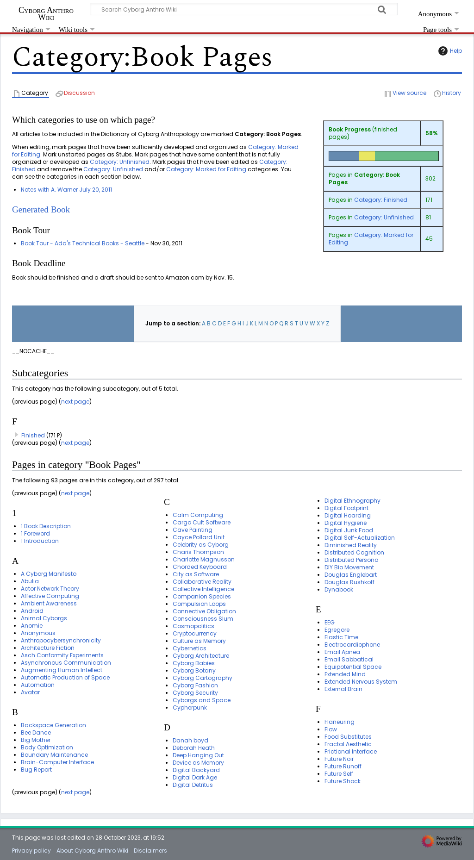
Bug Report (36, 769)
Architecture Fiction (48, 648)
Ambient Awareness (49, 603)
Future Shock (342, 781)
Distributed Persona (351, 560)
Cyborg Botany (194, 670)
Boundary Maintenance (54, 755)
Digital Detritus (193, 785)
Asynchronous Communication (66, 663)
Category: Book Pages (364, 178)
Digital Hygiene (345, 523)
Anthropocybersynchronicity (61, 640)
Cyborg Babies (194, 663)
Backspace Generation (53, 725)
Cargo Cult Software (202, 522)
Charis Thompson (198, 552)
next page (75, 401)
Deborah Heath (194, 748)
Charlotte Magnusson (204, 559)
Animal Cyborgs (44, 618)
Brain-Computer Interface (57, 762)
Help (449, 51)
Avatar (30, 692)
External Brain (343, 689)
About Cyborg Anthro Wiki (92, 850)
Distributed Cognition (354, 552)
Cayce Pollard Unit (199, 537)
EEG (329, 622)
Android (32, 611)
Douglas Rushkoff (349, 582)
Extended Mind (345, 674)
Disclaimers (150, 850)
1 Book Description (46, 526)
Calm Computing (198, 515)
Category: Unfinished (384, 217)
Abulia (30, 581)
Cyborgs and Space (202, 700)
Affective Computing (50, 596)
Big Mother (35, 740)
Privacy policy (31, 850)
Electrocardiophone (352, 644)
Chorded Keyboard (200, 567)
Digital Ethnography (352, 501)
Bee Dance (36, 732)
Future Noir (339, 759)
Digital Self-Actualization (359, 538)
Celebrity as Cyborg (201, 544)
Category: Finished (380, 200)
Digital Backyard (196, 770)
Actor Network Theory (50, 588)
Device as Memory (198, 763)
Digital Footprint (346, 508)
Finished (33, 435)
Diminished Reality (350, 545)
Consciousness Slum (203, 619)
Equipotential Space (352, 667)
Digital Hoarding (347, 515)
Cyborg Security (195, 693)
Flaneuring (339, 722)
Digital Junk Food (348, 530)
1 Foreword (35, 533)
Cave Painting (192, 530)
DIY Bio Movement (349, 567)
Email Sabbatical (349, 659)
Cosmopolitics (193, 626)
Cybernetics (189, 648)
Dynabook (338, 589)
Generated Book (41, 209)
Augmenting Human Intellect (61, 670)
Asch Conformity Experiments (62, 655)
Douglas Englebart (350, 575)
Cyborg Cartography (202, 678)
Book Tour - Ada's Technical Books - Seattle (82, 243)
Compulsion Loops (199, 604)
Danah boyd (190, 740)
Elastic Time (341, 637)
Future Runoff (343, 766)
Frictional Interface (350, 751)
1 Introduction (40, 541)
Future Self (338, 774)
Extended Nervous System (360, 682)
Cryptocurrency (195, 633)
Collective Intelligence (203, 589)
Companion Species (202, 596)
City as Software (196, 574)
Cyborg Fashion (195, 685)
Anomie (32, 625)
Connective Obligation (204, 611)
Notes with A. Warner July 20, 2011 (66, 189)
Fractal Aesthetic (348, 744)
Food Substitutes (348, 737)
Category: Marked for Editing (371, 238)
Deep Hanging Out (198, 755)
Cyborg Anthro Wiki (46, 13)
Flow (330, 729)
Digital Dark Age (195, 777)
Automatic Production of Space (65, 677)
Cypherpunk (190, 707)
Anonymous (38, 633)
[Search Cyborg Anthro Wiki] (244, 9)
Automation (38, 685)
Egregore (336, 630)
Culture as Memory (199, 641)
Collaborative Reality (202, 582)
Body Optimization (47, 747)
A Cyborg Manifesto (48, 574)
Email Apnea (342, 652)
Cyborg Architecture (201, 656)
